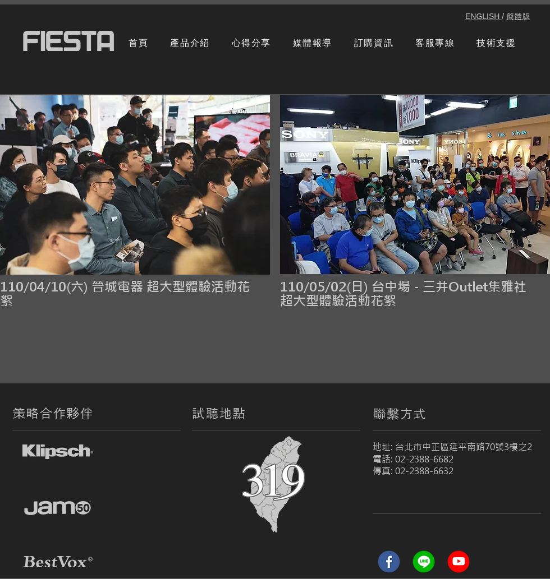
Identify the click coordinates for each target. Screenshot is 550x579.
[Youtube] (458, 561)
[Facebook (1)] (389, 561)
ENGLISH (483, 16)
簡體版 (518, 16)
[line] (423, 561)
